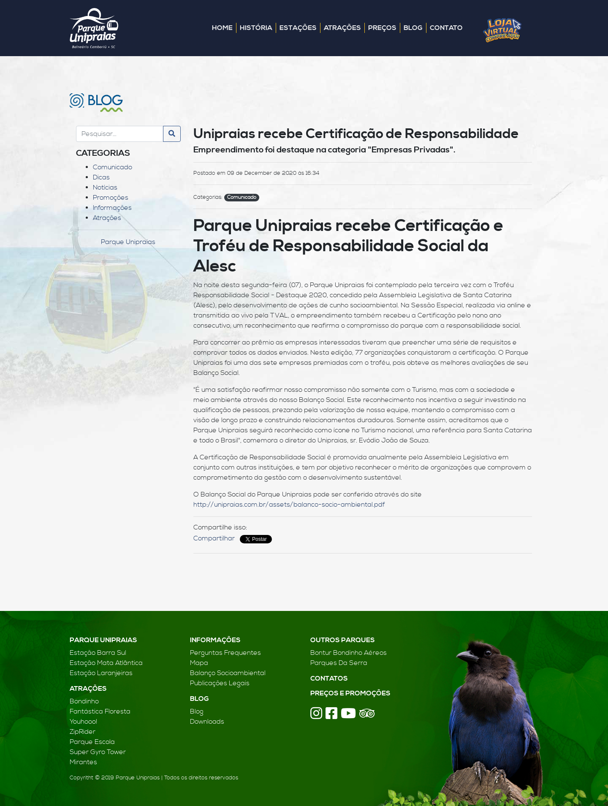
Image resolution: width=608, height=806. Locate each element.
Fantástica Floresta (100, 711)
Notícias (105, 187)
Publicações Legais (220, 683)
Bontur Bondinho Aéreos (348, 653)
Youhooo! (83, 721)
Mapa (199, 663)
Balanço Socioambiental (228, 673)
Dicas (101, 177)
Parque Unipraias (128, 242)
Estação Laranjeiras (101, 673)
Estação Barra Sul (98, 653)
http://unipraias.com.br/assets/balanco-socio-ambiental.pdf (289, 504)
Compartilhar (214, 538)
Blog (413, 28)
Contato (446, 28)
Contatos (329, 678)
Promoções (110, 197)
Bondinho (84, 701)
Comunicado (112, 167)
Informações (112, 208)
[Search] (119, 134)
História (256, 28)
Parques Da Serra (338, 663)
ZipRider (82, 731)
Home (222, 28)
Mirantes (83, 762)
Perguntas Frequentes (225, 653)
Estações (298, 28)
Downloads (207, 721)
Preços (382, 28)
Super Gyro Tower (98, 752)
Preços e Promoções (350, 693)
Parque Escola (92, 742)
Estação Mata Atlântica (106, 663)
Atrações (342, 28)
